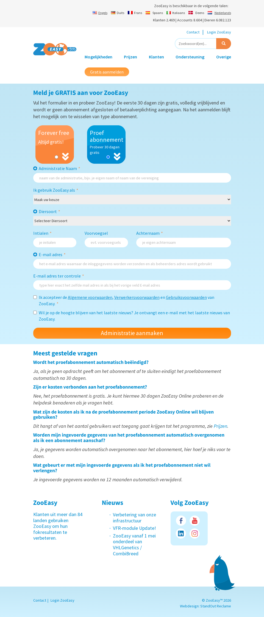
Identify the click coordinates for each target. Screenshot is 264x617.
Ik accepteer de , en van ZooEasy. (123, 300)
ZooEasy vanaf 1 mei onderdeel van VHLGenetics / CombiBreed (134, 545)
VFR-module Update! (134, 528)
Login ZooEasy (219, 32)
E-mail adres (52, 254)
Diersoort (49, 211)
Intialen (42, 233)
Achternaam (149, 233)
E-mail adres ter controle (58, 276)
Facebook (181, 521)
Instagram (195, 533)
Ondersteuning (190, 57)
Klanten (156, 57)
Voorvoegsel (96, 233)
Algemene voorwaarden (90, 297)
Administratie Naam (59, 168)
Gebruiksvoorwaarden (186, 297)
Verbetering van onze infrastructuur (134, 517)
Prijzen (130, 57)
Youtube (195, 521)
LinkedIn (181, 533)
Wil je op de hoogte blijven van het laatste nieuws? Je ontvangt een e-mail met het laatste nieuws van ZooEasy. (131, 316)
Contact (193, 32)
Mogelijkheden (98, 57)
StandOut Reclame (215, 606)
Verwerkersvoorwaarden (137, 297)
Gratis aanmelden (107, 72)
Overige (223, 57)
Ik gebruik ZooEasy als (55, 190)
